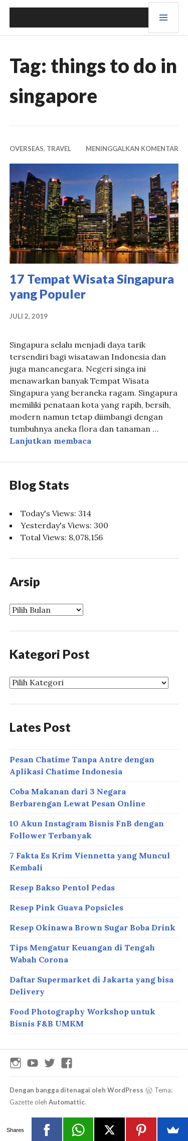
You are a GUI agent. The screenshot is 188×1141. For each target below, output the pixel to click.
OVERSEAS (27, 149)
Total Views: (45, 537)
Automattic (67, 1102)
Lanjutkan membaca (50, 441)
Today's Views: (49, 513)
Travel (59, 149)
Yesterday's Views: (57, 525)
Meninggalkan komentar (132, 149)
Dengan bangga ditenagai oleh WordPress (76, 1090)
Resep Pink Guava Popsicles (66, 907)
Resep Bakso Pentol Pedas (62, 887)
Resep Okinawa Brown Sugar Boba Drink (92, 927)
